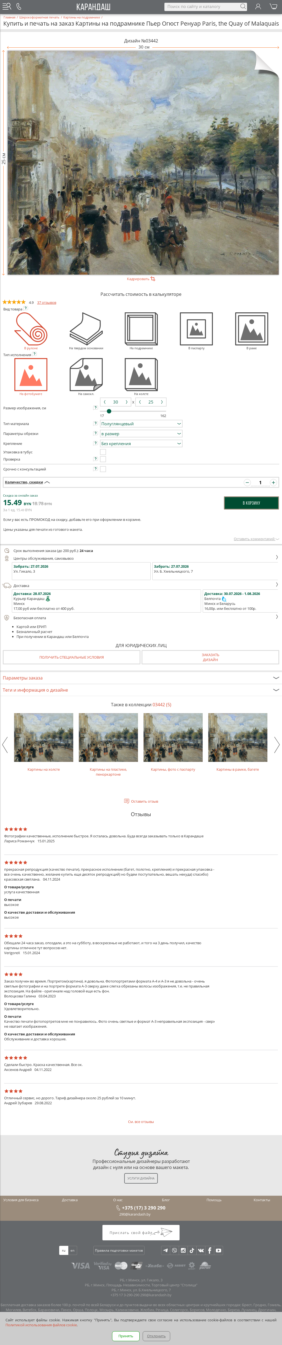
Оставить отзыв (144, 801)
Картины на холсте (43, 742)
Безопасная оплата (140, 617)
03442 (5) (162, 705)
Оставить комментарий (256, 538)
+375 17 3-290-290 (124, 1294)
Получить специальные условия (71, 657)
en (72, 1250)
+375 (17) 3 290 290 (144, 1207)
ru (63, 1250)
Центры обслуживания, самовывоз (140, 558)
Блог (166, 1199)
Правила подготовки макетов (119, 1250)
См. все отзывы (141, 1121)
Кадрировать (141, 278)
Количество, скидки (24, 482)
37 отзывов (46, 302)
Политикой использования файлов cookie (41, 1324)
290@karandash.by (135, 1214)
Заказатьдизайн (210, 657)
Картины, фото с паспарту (173, 742)
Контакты (262, 1199)
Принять (125, 1335)
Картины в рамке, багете (237, 742)
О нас (118, 1199)
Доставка (140, 585)
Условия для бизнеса (21, 1199)
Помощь (214, 1199)
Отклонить (156, 1335)
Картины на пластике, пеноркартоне (108, 745)
